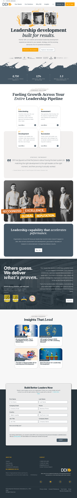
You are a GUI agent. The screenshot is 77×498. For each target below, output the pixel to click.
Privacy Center (43, 489)
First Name (12, 399)
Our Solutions (29, 4)
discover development (30, 49)
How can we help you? (15, 425)
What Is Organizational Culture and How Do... (17, 473)
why (38, 250)
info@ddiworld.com (44, 465)
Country (11, 412)
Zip (40, 412)
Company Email (14, 405)
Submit (62, 440)
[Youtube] (50, 481)
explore (69, 300)
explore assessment (47, 49)
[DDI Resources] (70, 481)
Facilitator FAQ (9, 465)
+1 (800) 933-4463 (44, 461)
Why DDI (38, 4)
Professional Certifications (12, 467)
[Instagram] (60, 481)
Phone (41, 405)
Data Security (9, 463)
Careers (8, 461)
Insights (46, 4)
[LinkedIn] (41, 481)
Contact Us (60, 4)
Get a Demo (70, 4)
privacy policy (17, 436)
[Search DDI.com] (53, 4)
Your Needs (18, 4)
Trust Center (64, 489)
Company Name (43, 418)
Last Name (42, 399)
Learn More (21, 125)
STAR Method (33, 475)
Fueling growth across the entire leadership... (17, 475)
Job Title (12, 418)
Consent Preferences (54, 489)
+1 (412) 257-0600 (44, 463)
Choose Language (11, 1)
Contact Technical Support (46, 467)
